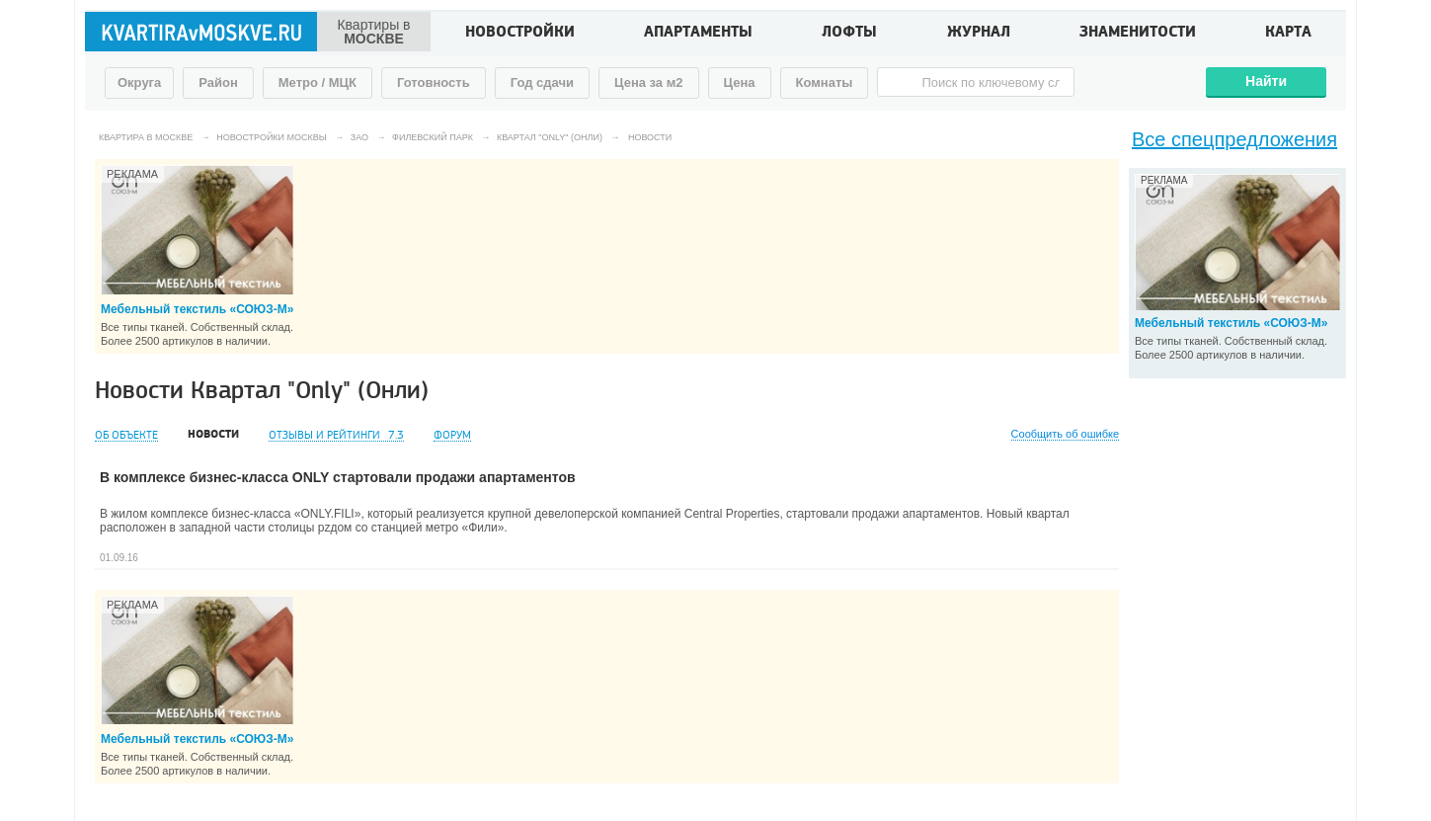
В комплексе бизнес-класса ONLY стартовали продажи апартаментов (338, 477)
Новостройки (520, 33)
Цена (739, 82)
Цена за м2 (648, 82)
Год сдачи (542, 82)
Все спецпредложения (1234, 139)
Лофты (849, 33)
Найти (1266, 81)
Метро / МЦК (317, 82)
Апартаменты (698, 33)
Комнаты (824, 82)
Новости (213, 435)
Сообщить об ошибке (1065, 434)
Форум (452, 435)
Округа (139, 82)
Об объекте (126, 435)
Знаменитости (1137, 33)
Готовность (433, 82)
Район (218, 82)
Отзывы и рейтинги (336, 435)
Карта (1288, 33)
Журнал (978, 33)
